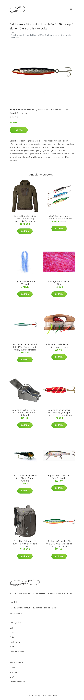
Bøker (12, 628)
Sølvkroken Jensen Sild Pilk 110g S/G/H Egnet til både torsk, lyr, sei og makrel (25, 347)
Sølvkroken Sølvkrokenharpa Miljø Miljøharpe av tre (59, 345)
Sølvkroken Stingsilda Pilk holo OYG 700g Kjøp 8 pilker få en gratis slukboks (59, 544)
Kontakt (13, 672)
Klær (12, 646)
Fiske (40, 109)
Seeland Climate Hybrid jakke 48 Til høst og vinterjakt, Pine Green (25, 219)
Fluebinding (32, 109)
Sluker (66, 109)
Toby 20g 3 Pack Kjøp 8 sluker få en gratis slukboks (59, 217)
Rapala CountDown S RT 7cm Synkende (59, 476)
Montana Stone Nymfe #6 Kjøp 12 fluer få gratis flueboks (25, 478)
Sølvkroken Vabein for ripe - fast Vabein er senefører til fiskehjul (25, 413)
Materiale (47, 109)
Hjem (12, 32)
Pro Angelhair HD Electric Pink (59, 282)
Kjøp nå (18, 130)
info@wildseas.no (17, 613)
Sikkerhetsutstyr (17, 651)
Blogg (12, 667)
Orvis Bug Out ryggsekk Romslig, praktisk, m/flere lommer (25, 544)
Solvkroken (58, 109)
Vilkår (12, 677)
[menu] (71, 9)
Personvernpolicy (17, 682)
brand (23, 109)
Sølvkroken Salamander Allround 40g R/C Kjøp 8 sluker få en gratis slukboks (59, 413)
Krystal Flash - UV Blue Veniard (25, 282)
